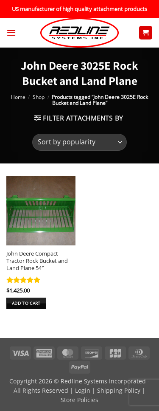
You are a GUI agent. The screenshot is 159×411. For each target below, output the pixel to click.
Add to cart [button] (26, 303)
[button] (11, 33)
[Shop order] (79, 142)
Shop (39, 97)
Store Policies (79, 400)
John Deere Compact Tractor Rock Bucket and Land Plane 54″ (37, 260)
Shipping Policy (118, 390)
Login (82, 390)
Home (18, 97)
